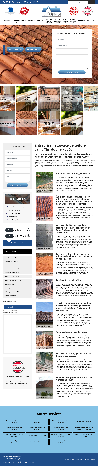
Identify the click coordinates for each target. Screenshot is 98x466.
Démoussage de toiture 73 (8, 21)
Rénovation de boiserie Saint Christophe (61, 442)
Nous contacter (33, 49)
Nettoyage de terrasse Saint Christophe (60, 428)
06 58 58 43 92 (29, 2)
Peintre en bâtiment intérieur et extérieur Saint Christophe (84, 428)
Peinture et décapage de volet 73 (57, 21)
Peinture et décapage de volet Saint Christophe (60, 435)
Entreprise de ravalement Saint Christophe (60, 421)
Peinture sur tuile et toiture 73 (48, 21)
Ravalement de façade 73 (40, 21)
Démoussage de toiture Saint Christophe (14, 421)
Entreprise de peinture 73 (31, 21)
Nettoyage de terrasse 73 (81, 21)
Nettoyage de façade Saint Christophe (37, 428)
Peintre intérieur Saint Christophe (37, 435)
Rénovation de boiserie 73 (90, 21)
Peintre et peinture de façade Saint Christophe (14, 435)
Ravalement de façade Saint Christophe (14, 442)
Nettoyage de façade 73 (16, 21)
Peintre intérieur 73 (65, 21)
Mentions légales (90, 459)
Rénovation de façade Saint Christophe (14, 428)
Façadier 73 (23, 21)
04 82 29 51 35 (11, 2)
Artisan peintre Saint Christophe (37, 442)
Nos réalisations (15, 49)
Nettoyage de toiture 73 (73, 21)
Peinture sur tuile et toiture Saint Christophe (84, 435)
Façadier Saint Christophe (84, 422)
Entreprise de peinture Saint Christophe (37, 421)
